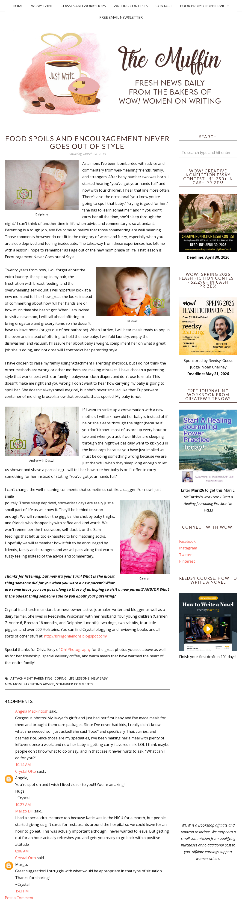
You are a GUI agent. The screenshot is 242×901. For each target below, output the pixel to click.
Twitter (185, 554)
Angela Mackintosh (31, 711)
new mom (13, 684)
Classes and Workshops (83, 6)
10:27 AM (23, 804)
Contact (164, 6)
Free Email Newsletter (121, 17)
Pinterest (187, 561)
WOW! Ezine (42, 6)
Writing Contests (131, 6)
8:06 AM (22, 851)
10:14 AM (23, 764)
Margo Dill (24, 811)
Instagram (188, 548)
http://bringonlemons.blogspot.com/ (75, 636)
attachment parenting (31, 678)
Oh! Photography (76, 649)
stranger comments (74, 684)
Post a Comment (19, 897)
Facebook (187, 541)
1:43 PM (22, 891)
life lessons (78, 678)
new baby (99, 678)
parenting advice (39, 684)
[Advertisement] (208, 741)
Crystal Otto (25, 771)
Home (18, 6)
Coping (60, 678)
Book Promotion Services (204, 6)
